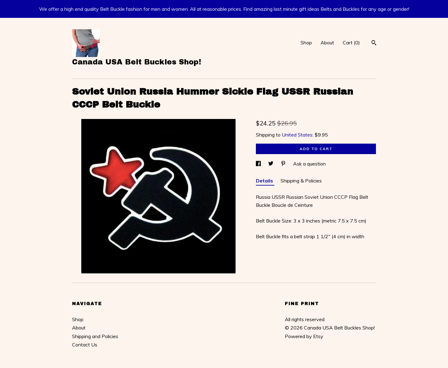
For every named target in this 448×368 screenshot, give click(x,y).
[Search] (374, 43)
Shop (306, 42)
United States (297, 135)
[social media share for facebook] (259, 164)
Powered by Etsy (304, 336)
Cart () (351, 42)
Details (265, 181)
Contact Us (84, 344)
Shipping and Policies (95, 336)
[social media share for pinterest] (284, 164)
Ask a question (309, 164)
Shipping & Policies (301, 181)
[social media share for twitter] (271, 164)
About (327, 42)
